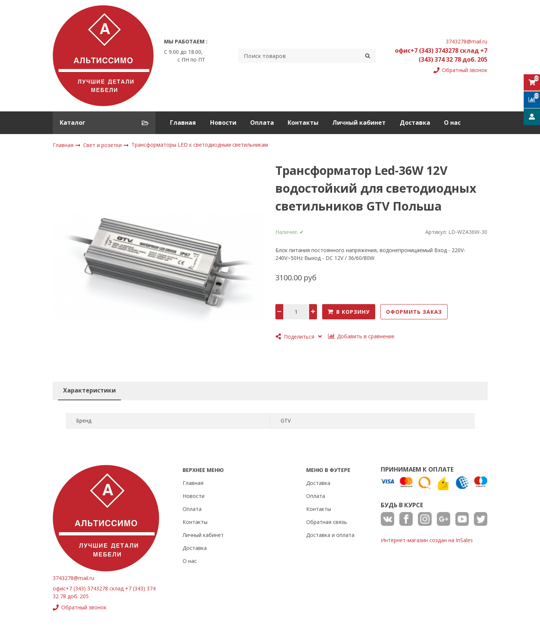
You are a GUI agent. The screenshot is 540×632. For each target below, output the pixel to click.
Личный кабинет (359, 122)
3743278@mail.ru (466, 41)
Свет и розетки (103, 145)
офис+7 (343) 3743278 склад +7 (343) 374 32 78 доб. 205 (441, 54)
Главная (183, 122)
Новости (223, 122)
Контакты (303, 122)
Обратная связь (326, 521)
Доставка (415, 122)
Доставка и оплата (330, 534)
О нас (452, 122)
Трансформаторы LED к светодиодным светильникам (199, 145)
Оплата (262, 122)
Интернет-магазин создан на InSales (427, 540)
